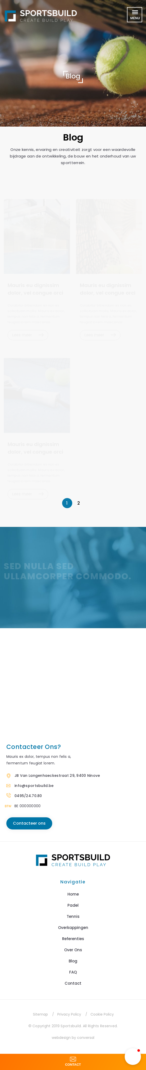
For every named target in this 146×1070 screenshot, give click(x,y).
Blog (73, 961)
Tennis (73, 916)
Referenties (73, 938)
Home (73, 894)
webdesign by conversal (73, 1037)
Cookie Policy (102, 1014)
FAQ (73, 972)
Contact (73, 983)
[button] (133, 1056)
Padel (73, 905)
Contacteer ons (29, 823)
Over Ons (73, 950)
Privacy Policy (69, 1014)
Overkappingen (73, 927)
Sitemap (40, 1014)
